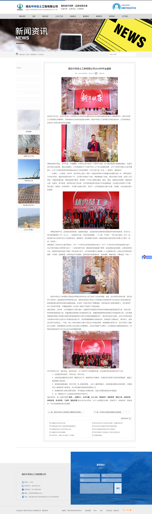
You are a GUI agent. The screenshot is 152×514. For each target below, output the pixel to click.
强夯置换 (29, 131)
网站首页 (22, 16)
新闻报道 (22, 92)
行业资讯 (22, 79)
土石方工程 (59, 16)
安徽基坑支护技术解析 (58, 432)
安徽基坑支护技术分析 (58, 423)
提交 (118, 488)
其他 (21, 99)
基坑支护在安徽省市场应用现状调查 (105, 426)
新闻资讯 (99, 16)
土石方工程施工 (29, 230)
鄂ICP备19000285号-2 (75, 510)
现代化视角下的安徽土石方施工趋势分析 (107, 432)
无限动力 (116, 510)
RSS (95, 510)
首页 (27, 54)
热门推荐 (22, 105)
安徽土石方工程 (29, 156)
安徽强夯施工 (98, 435)
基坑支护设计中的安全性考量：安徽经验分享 (108, 423)
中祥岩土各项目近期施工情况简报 (110, 412)
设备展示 (73, 16)
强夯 (33, 16)
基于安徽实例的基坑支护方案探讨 (104, 429)
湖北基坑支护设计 (28, 205)
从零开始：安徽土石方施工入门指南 (62, 435)
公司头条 (41, 54)
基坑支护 (45, 16)
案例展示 (86, 16)
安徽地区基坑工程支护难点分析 (61, 429)
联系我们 (112, 16)
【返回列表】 (124, 418)
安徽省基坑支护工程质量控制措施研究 (63, 426)
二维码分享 (101, 73)
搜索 (132, 54)
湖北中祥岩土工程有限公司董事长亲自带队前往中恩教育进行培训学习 (76, 412)
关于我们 (125, 16)
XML (101, 510)
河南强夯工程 (28, 180)
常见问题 (22, 86)
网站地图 (88, 510)
